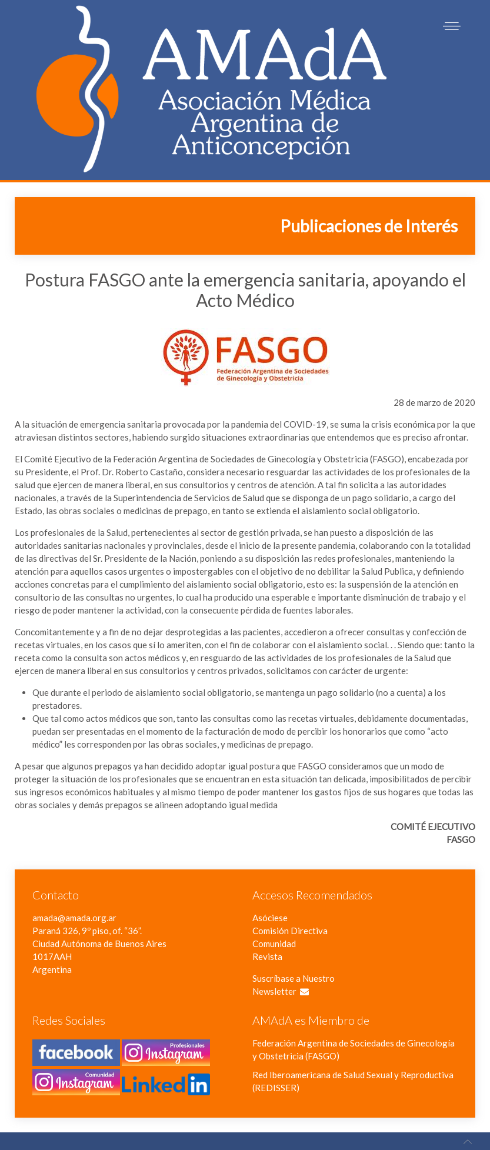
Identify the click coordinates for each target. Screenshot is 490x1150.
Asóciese (270, 917)
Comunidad (274, 943)
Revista (267, 956)
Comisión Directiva (290, 930)
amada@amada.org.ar (74, 917)
